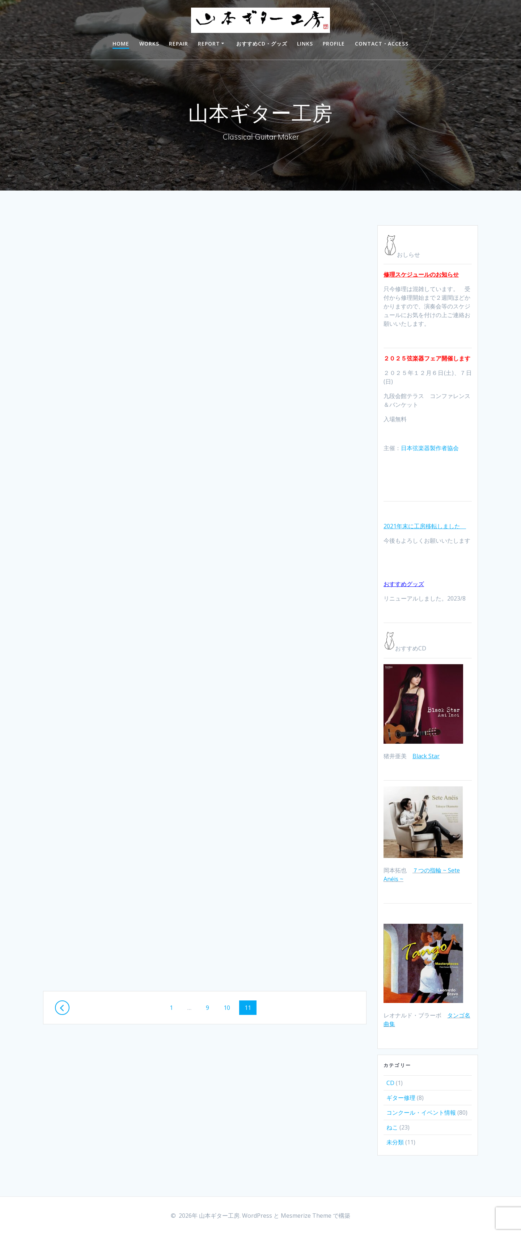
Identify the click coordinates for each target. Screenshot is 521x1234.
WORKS (149, 43)
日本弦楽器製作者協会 (430, 448)
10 (226, 1004)
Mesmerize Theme (306, 1216)
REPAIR (178, 43)
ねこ (392, 1127)
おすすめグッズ (404, 584)
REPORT (209, 43)
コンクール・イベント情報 (421, 1112)
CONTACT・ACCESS (381, 43)
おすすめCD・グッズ (261, 43)
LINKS (305, 43)
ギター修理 (400, 1098)
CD (390, 1083)
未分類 (395, 1142)
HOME (121, 43)
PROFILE (334, 43)
